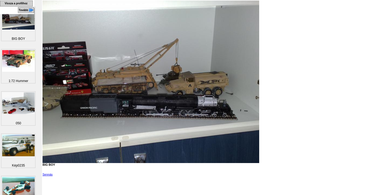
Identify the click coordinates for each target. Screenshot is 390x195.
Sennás (48, 174)
